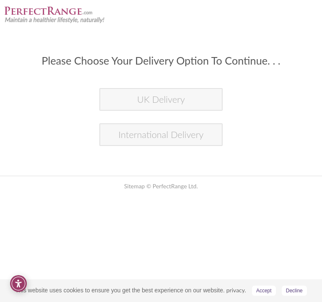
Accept (264, 291)
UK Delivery (161, 99)
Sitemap (134, 186)
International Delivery (161, 134)
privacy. (236, 290)
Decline (294, 291)
